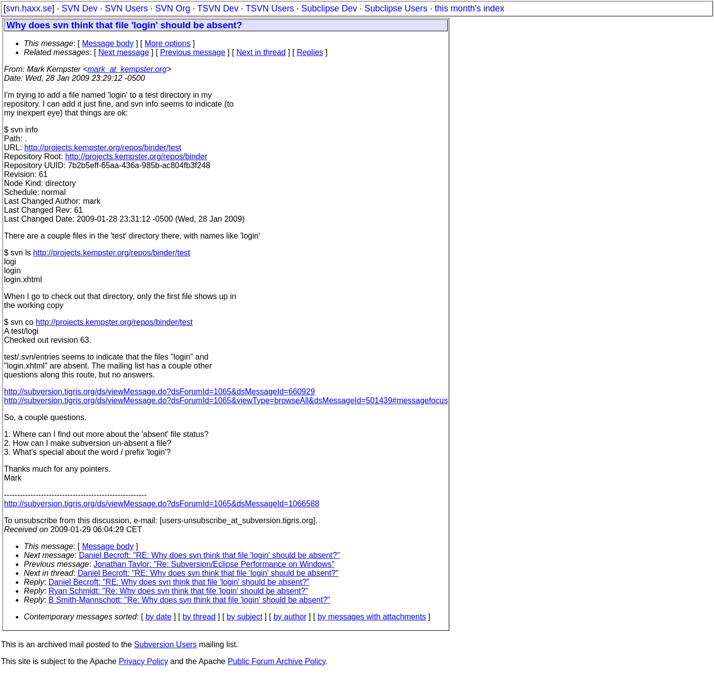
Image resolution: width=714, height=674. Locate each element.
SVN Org (172, 8)
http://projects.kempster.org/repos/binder (136, 156)
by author (289, 617)
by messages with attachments (371, 617)
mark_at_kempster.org (126, 69)
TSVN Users (269, 8)
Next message (123, 52)
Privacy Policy (143, 661)
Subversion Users (165, 644)
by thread (199, 617)
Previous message (193, 52)
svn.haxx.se (29, 8)
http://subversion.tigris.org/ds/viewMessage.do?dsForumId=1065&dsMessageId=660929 (159, 391)
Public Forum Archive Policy (276, 661)
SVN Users (126, 8)
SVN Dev (79, 8)
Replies (310, 52)
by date (158, 617)
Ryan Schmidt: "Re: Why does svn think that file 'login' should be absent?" (178, 591)
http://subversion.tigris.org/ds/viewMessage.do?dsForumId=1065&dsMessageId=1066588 (161, 503)
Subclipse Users (395, 8)
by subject (244, 617)
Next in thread (261, 52)
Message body (107, 43)
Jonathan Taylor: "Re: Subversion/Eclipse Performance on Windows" (214, 564)
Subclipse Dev (329, 8)
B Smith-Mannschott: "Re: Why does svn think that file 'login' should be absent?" (189, 600)
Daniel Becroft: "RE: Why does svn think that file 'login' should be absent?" (209, 555)
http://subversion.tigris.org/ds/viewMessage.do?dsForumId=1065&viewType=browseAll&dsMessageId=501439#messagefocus (226, 400)
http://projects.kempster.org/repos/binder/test (102, 147)
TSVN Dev (217, 8)
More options (168, 43)
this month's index (469, 8)
